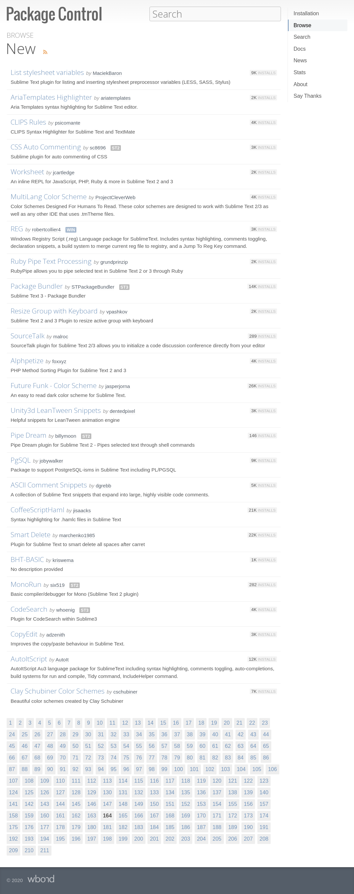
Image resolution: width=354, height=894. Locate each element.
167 (154, 815)
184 (154, 827)
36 (164, 734)
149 (138, 804)
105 (256, 769)
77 (152, 757)
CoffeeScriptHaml (37, 509)
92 (75, 769)
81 (203, 757)
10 (100, 722)
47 (38, 746)
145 (76, 804)
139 (248, 792)
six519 (57, 584)
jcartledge (63, 172)
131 (123, 792)
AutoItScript (29, 658)
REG (17, 228)
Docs (300, 49)
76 (139, 757)
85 (253, 757)
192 (13, 838)
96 (126, 769)
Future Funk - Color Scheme (54, 385)
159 (29, 815)
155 (232, 804)
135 (185, 792)
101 (194, 769)
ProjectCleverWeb (115, 197)
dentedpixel (122, 411)
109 (44, 780)
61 (215, 746)
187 (201, 827)
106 (272, 769)
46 (25, 746)
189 (232, 827)
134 (170, 792)
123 (264, 780)
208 (264, 838)
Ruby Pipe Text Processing (51, 260)
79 (177, 757)
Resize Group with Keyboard (54, 310)
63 (241, 746)
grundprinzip (114, 261)
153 (201, 804)
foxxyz (59, 361)
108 (29, 780)
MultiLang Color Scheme (49, 196)
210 (29, 850)
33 (126, 734)
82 (215, 757)
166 (138, 815)
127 (60, 792)
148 (123, 804)
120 (217, 780)
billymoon (65, 435)
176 (29, 827)
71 (75, 757)
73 (101, 757)
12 (125, 722)
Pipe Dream (28, 434)
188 (217, 827)
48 (50, 746)
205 (217, 838)
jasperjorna (117, 386)
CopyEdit (24, 633)
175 (13, 827)
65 (266, 746)
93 (88, 769)
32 (114, 734)
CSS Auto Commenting (46, 146)
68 (38, 757)
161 (60, 815)
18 (201, 722)
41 (228, 734)
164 (107, 815)
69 (50, 757)
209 (13, 850)
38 (190, 734)
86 (266, 757)
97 (139, 769)
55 (139, 746)
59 (190, 746)
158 (13, 815)
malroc (60, 336)
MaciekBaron (107, 73)
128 (76, 792)
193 (29, 838)
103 (225, 769)
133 (154, 792)
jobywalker (51, 460)
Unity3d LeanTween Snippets (56, 410)
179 (76, 827)
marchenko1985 (77, 535)
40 (215, 734)
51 (88, 746)
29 (75, 734)
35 (152, 734)
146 (91, 804)
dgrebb (103, 485)
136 (201, 792)
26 (38, 734)
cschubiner (125, 691)
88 (25, 769)
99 (164, 769)
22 (252, 722)
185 (170, 827)
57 (164, 746)
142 (29, 804)
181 (107, 827)
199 (123, 838)
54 (126, 746)
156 (248, 804)
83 (228, 757)
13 (138, 722)
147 (107, 804)
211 (44, 850)
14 (150, 722)
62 (228, 746)
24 (12, 734)
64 (253, 746)
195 (60, 838)
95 (114, 769)
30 (88, 734)
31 (101, 734)
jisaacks (82, 510)
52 (101, 746)
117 (170, 780)
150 (154, 804)
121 (232, 780)
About (301, 84)
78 (164, 757)
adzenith (55, 634)
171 (217, 815)
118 (185, 780)
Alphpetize (27, 360)
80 (190, 757)
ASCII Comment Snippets (49, 484)
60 (203, 746)
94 (101, 769)
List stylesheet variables (47, 72)
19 (214, 722)
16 (176, 722)
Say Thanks (307, 96)
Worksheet (27, 171)
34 (139, 734)
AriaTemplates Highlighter (51, 96)
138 (232, 792)
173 (248, 815)
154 (217, 804)
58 (177, 746)
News (300, 60)
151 (170, 804)
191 (264, 827)
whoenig (65, 609)
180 (91, 827)
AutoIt (61, 659)
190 (248, 827)
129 (91, 792)
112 (91, 780)
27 (50, 734)
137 (217, 792)
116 (154, 780)
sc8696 (98, 147)
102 (210, 769)
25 (25, 734)
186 (185, 827)
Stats (300, 72)
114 (123, 780)
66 (12, 757)
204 (201, 838)
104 (241, 769)
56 (152, 746)
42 (241, 734)
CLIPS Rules (28, 121)
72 (88, 757)
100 (178, 769)
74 (114, 757)
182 (123, 827)
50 (75, 746)
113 (107, 780)
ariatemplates (116, 97)
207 (248, 838)
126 (44, 792)
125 (29, 792)
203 (185, 838)
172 (232, 815)
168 (170, 815)
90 (50, 769)
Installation (306, 13)
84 (241, 757)
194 (44, 838)
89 (38, 769)
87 (12, 769)
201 (154, 838)
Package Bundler (37, 285)
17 (189, 722)
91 (63, 769)
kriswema (62, 560)
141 (13, 804)
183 (138, 827)
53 (114, 746)
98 (152, 769)
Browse (302, 25)
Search (302, 37)
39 (203, 734)
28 (63, 734)
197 (91, 838)
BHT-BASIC (27, 559)
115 (138, 780)
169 (185, 815)
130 (107, 792)
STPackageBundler (92, 286)
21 (239, 722)
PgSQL (21, 459)
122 (248, 780)
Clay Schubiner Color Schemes (58, 690)
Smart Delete (30, 534)
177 (44, 827)
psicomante (67, 122)
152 (185, 804)
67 (25, 757)
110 (60, 780)
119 (201, 780)
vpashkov (116, 311)
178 (60, 827)
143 (44, 804)
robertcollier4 (46, 229)
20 (227, 722)
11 (112, 722)
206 (232, 838)
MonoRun (26, 583)
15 (163, 722)
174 (264, 815)
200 (138, 838)
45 (12, 746)
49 (63, 746)
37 (177, 734)
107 (13, 780)
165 (123, 815)
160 (44, 815)
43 (253, 734)
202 (170, 838)
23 (265, 722)
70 (63, 757)
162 (76, 815)
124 (13, 792)
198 (107, 838)
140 (264, 792)
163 (91, 815)
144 (60, 804)
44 (266, 734)
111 (76, 780)
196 (76, 838)
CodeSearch (29, 608)
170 (201, 815)
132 (138, 792)
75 (126, 757)
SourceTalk (27, 335)
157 (264, 804)
